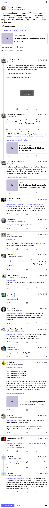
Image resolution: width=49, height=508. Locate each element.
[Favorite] (24, 55)
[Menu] (46, 505)
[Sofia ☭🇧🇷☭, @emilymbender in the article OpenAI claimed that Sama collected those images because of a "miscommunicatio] (24, 262)
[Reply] (5, 55)
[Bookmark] (34, 55)
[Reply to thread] (8, 109)
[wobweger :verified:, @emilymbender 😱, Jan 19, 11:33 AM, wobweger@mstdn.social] (24, 298)
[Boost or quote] (15, 55)
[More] (44, 55)
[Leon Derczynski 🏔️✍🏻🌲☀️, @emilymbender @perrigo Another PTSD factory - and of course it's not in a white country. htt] (24, 444)
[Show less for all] (46, 2)
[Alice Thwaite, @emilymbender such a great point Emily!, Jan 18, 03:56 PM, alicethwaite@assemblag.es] (24, 224)
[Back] (22, 2)
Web (21, 47)
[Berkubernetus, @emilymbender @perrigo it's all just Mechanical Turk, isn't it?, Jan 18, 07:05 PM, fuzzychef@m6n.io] (24, 352)
